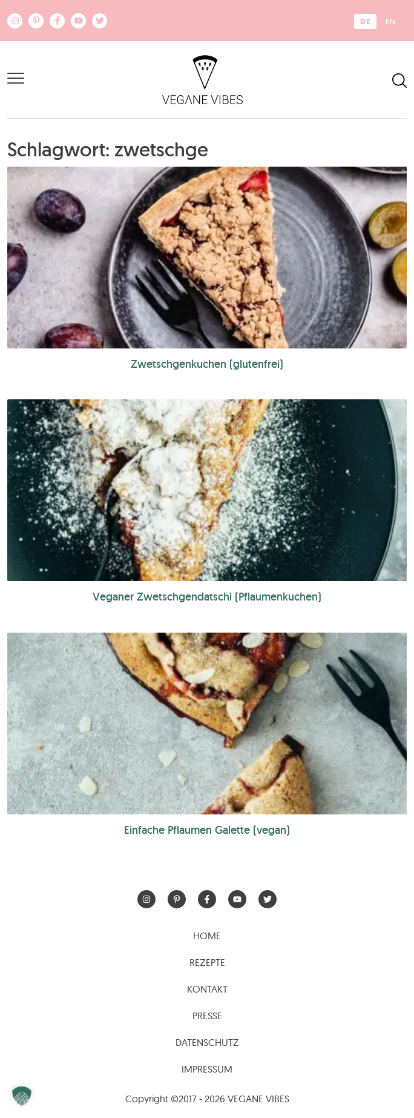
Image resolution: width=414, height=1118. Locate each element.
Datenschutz (207, 1042)
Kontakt (207, 989)
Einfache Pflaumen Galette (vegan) (207, 830)
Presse (207, 1016)
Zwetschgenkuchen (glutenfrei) (207, 364)
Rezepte (207, 962)
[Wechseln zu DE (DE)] (365, 21)
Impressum (207, 1069)
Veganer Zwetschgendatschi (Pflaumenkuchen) (207, 597)
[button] (22, 1096)
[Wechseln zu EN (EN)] (391, 21)
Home (207, 936)
